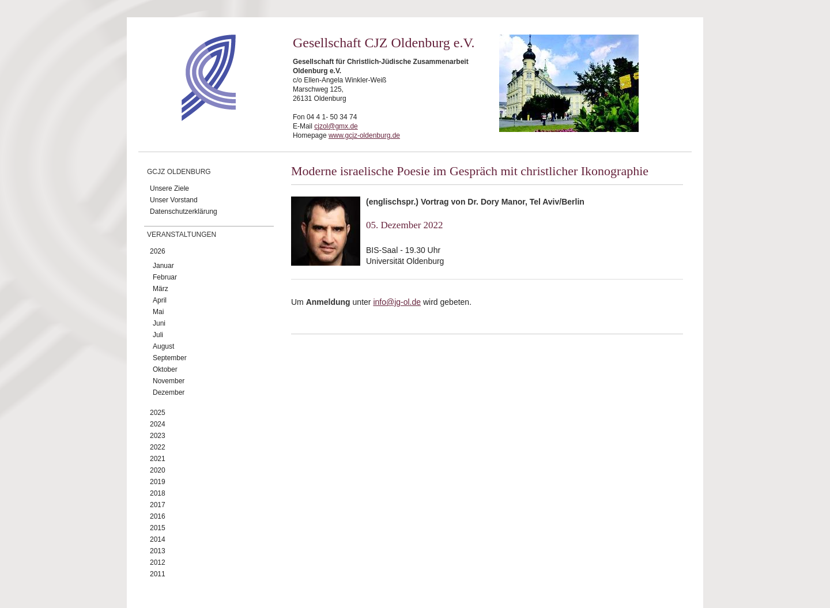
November (168, 381)
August (163, 346)
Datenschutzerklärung (183, 211)
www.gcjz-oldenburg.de (364, 135)
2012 (157, 562)
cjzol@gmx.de (336, 126)
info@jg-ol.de (397, 302)
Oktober (165, 369)
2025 (157, 413)
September (170, 358)
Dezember (168, 392)
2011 (157, 574)
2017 (157, 505)
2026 (157, 251)
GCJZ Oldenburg (179, 172)
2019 (157, 482)
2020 (157, 470)
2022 (157, 447)
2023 (157, 436)
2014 (157, 539)
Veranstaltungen (181, 235)
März (160, 289)
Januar (163, 266)
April (160, 300)
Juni (159, 323)
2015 (157, 528)
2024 (157, 424)
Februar (165, 277)
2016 (157, 516)
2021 (157, 459)
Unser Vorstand (174, 200)
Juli (158, 335)
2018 (157, 493)
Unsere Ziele (169, 188)
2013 (157, 551)
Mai (158, 312)
